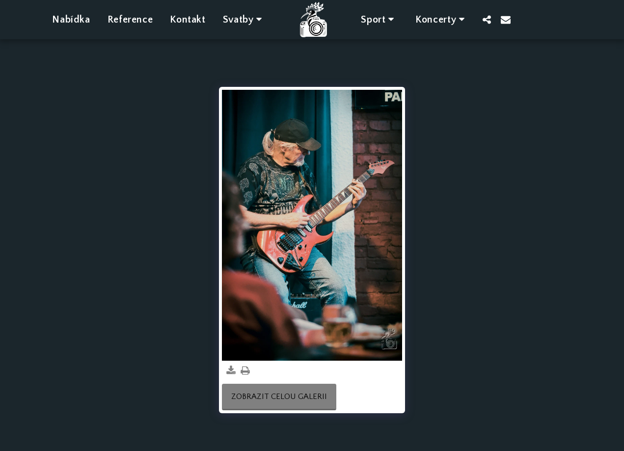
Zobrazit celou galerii (279, 396)
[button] (244, 19)
